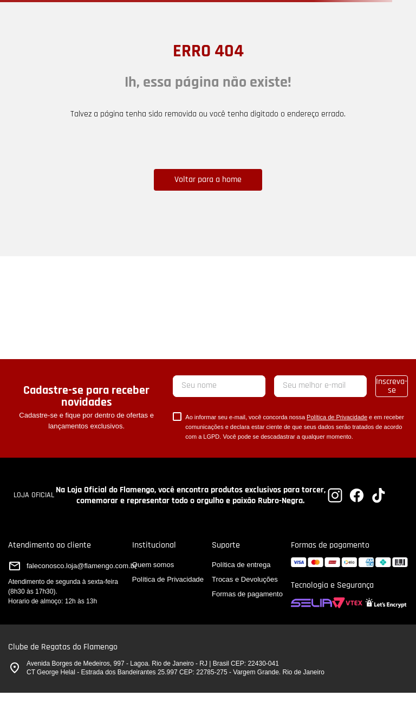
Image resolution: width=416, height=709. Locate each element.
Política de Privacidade (337, 417)
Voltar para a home (208, 179)
